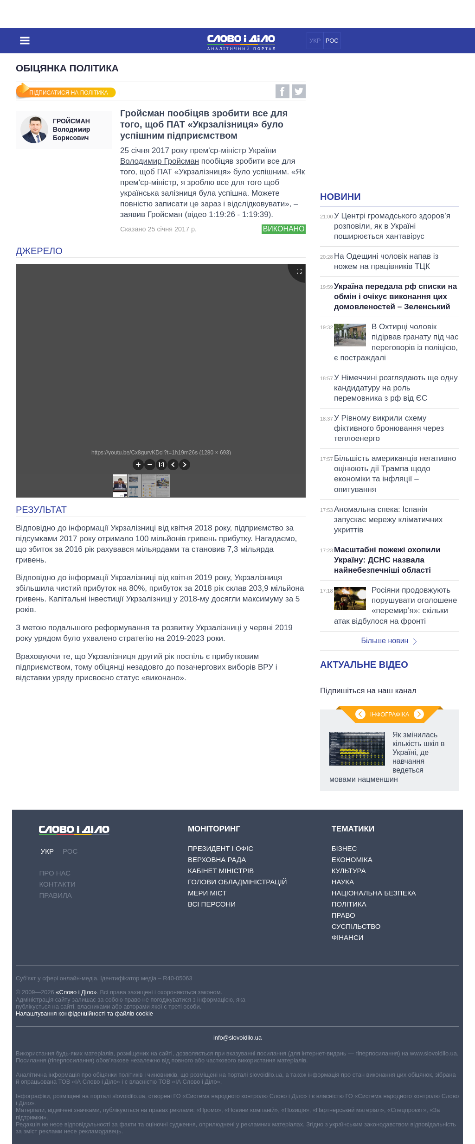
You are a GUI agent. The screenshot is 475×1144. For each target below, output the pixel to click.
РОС (332, 41)
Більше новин (389, 641)
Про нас (55, 873)
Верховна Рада (217, 859)
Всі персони (212, 904)
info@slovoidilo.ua (237, 1037)
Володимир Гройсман (159, 161)
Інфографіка (389, 714)
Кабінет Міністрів (221, 871)
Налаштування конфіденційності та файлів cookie (84, 1013)
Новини (340, 197)
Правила (55, 895)
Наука (343, 882)
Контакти (57, 884)
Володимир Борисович (80, 129)
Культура (349, 871)
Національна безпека (374, 893)
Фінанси (348, 937)
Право (343, 915)
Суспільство (356, 926)
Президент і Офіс (220, 848)
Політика (349, 904)
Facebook (282, 91)
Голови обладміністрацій (237, 882)
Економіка (352, 859)
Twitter (299, 91)
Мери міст (207, 893)
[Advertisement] (397, 128)
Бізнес (344, 848)
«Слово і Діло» (76, 992)
